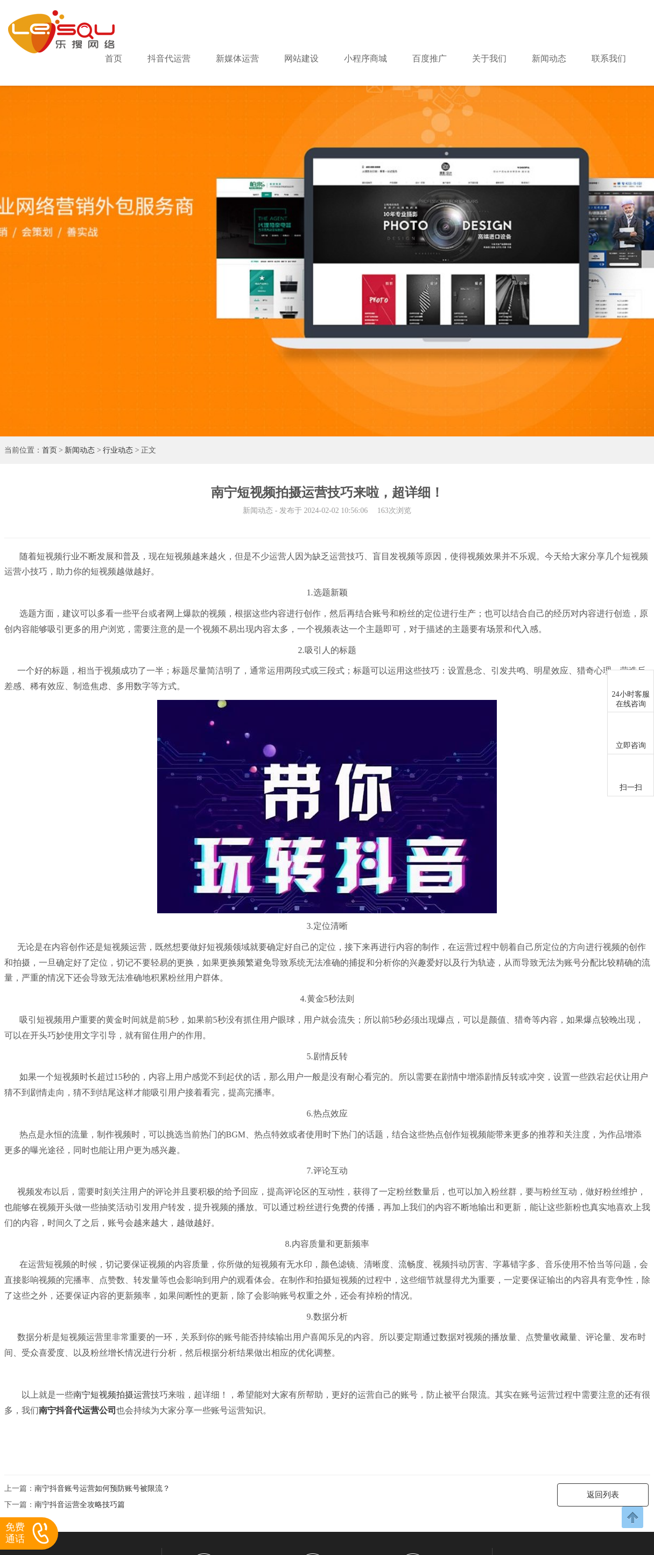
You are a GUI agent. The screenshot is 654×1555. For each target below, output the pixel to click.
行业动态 (118, 450)
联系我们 (609, 58)
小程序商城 (365, 58)
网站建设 (301, 58)
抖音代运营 (169, 58)
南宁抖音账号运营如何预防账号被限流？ (102, 1488)
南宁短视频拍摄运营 (112, 1394)
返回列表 (603, 1494)
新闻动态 (549, 58)
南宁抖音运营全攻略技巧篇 (79, 1505)
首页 (113, 58)
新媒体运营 (237, 58)
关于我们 (489, 58)
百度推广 (429, 58)
